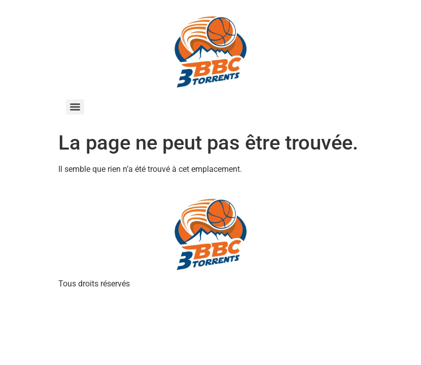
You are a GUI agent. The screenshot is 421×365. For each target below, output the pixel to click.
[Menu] (75, 107)
